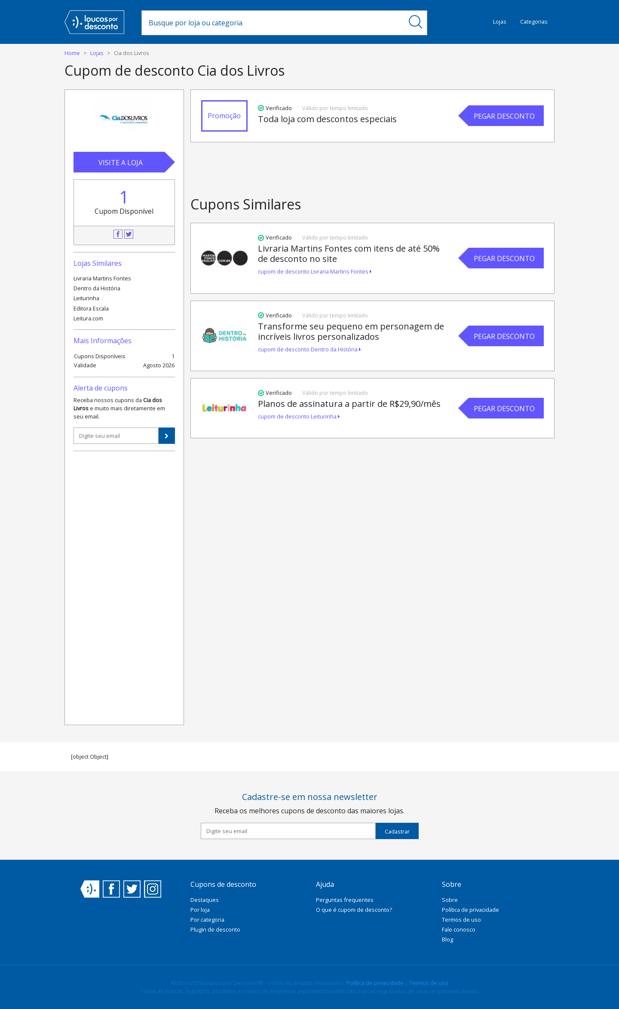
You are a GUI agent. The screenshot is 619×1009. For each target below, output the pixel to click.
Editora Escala (91, 308)
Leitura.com (88, 318)
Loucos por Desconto (89, 889)
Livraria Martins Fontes (102, 278)
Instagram (152, 889)
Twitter (128, 234)
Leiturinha (86, 298)
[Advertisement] (124, 587)
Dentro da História (97, 288)
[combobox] (273, 23)
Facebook (118, 234)
